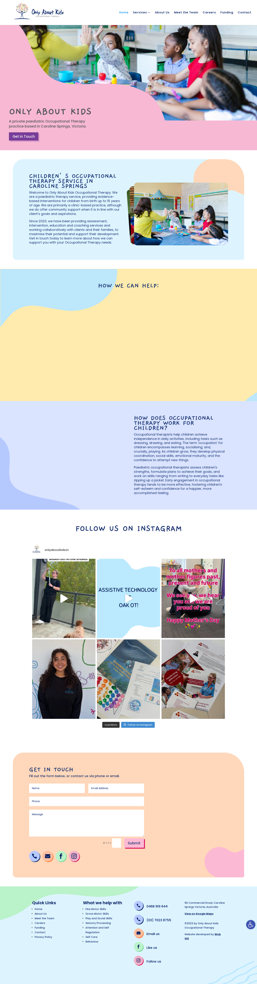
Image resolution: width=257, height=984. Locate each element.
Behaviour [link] (92, 941)
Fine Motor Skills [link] (95, 909)
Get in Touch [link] (23, 136)
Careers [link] (209, 12)
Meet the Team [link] (186, 12)
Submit (134, 843)
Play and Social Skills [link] (98, 918)
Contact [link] (244, 12)
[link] (250, 924)
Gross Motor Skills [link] (97, 914)
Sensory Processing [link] (98, 923)
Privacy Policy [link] (43, 937)
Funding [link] (226, 12)
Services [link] (140, 12)
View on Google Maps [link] (199, 914)
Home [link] (123, 12)
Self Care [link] (91, 937)
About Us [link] (162, 12)
